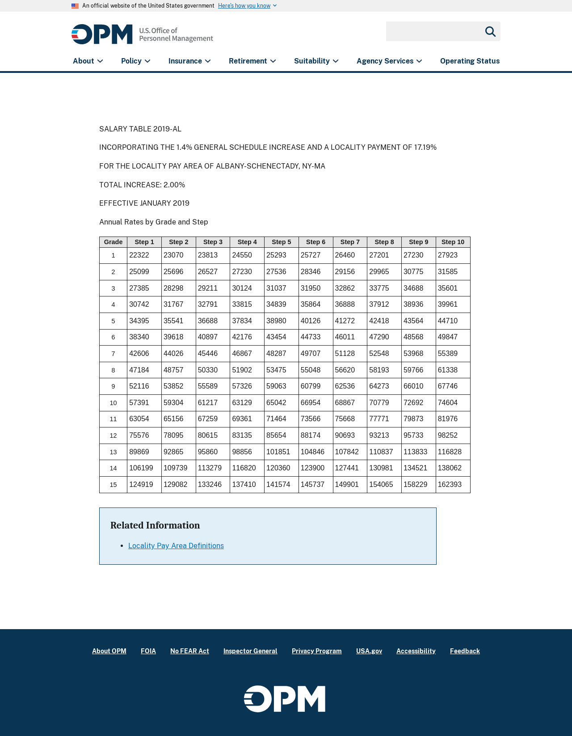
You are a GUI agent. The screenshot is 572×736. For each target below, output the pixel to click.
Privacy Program (317, 651)
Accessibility (416, 651)
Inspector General (250, 651)
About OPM (109, 651)
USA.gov (369, 651)
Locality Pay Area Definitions (176, 545)
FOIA (148, 651)
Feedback (465, 651)
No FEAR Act (189, 651)
